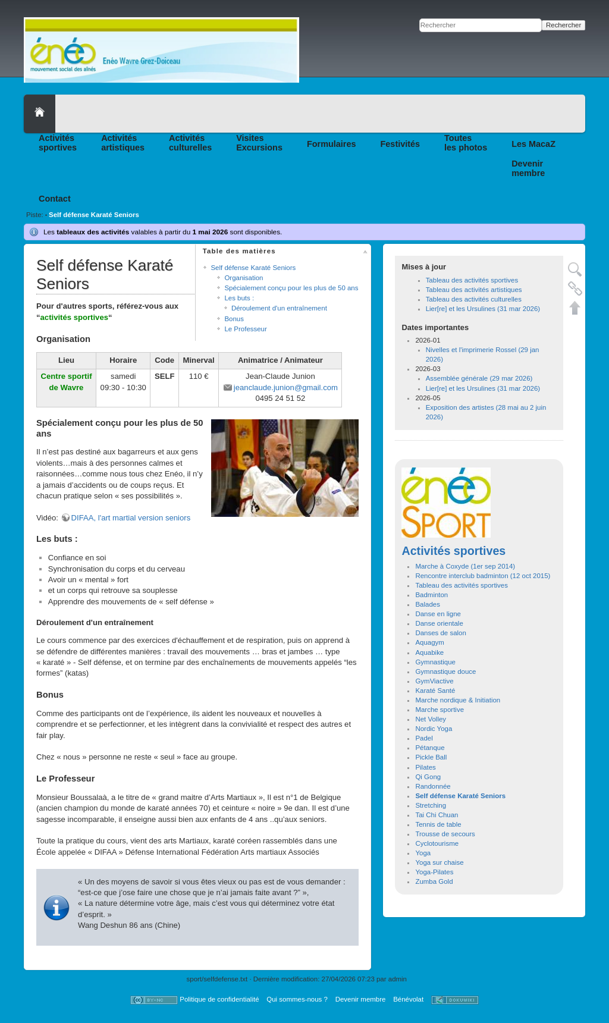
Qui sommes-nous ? (297, 999)
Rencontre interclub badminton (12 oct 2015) (482, 575)
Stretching (430, 805)
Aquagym (429, 642)
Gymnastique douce (445, 671)
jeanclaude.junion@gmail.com (286, 387)
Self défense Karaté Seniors (94, 214)
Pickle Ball (431, 757)
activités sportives (74, 317)
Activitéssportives (58, 142)
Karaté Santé (435, 690)
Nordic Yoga (433, 728)
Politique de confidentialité (219, 999)
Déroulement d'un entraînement (279, 308)
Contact (55, 198)
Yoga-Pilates (434, 871)
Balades (427, 604)
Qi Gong (428, 776)
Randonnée (432, 786)
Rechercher (563, 25)
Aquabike (429, 652)
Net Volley (430, 719)
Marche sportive (439, 709)
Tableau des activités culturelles (474, 299)
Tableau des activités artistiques (474, 289)
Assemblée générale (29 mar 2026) (479, 378)
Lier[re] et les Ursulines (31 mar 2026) (483, 308)
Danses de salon (440, 632)
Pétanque (429, 747)
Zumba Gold (434, 881)
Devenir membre (360, 999)
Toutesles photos (465, 142)
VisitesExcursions (259, 142)
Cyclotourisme (437, 843)
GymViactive (434, 681)
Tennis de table (438, 824)
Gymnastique (435, 662)
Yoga (423, 852)
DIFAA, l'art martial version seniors (131, 517)
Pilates (425, 767)
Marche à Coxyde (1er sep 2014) (465, 566)
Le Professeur (245, 328)
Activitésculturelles (190, 142)
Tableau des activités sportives (472, 280)
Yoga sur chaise (439, 862)
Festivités (400, 144)
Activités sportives (453, 550)
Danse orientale (439, 623)
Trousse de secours (445, 833)
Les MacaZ (533, 144)
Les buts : (239, 298)
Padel (423, 738)
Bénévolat (408, 999)
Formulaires (331, 144)
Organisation (243, 277)
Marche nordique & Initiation (457, 700)
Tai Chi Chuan (436, 814)
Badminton (431, 594)
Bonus (234, 318)
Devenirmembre (528, 168)
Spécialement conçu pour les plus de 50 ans (291, 287)
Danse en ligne (438, 613)
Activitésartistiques (123, 142)
